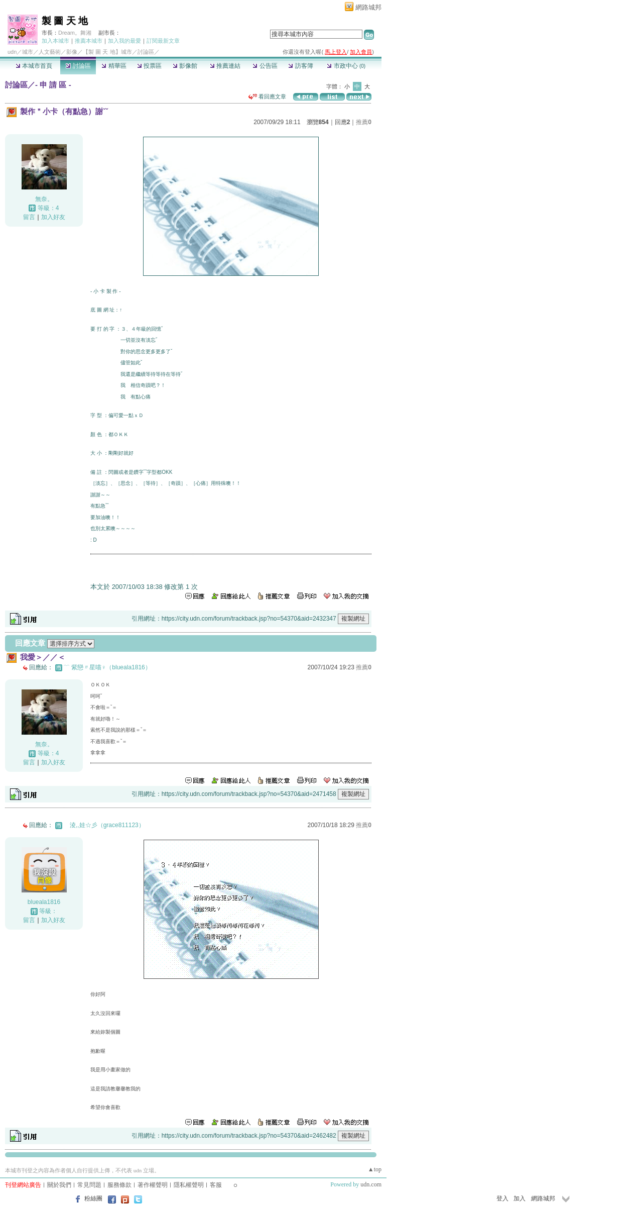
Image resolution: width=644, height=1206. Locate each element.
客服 (216, 1184)
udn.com (370, 1184)
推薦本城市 (88, 41)
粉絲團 (93, 1198)
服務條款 (119, 1184)
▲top (374, 1169)
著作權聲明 (153, 1184)
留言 (29, 217)
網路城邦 (368, 7)
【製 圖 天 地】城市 (107, 52)
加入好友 (53, 217)
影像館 (185, 65)
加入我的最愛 (124, 41)
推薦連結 (225, 65)
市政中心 (346, 65)
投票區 (149, 65)
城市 (27, 52)
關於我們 (59, 1184)
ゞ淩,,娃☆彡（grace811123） (104, 825)
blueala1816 (44, 902)
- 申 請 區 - (53, 84)
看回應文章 (267, 96)
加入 (519, 1198)
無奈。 (44, 199)
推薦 (363, 122)
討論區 (78, 65)
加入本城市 (55, 41)
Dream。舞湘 (74, 33)
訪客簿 (300, 65)
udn (12, 52)
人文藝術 (50, 52)
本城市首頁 (34, 65)
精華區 (113, 65)
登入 (502, 1198)
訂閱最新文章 (163, 41)
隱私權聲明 (189, 1184)
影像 (71, 52)
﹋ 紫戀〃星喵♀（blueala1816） (107, 667)
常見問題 (89, 1184)
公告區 (264, 65)
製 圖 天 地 (65, 21)
